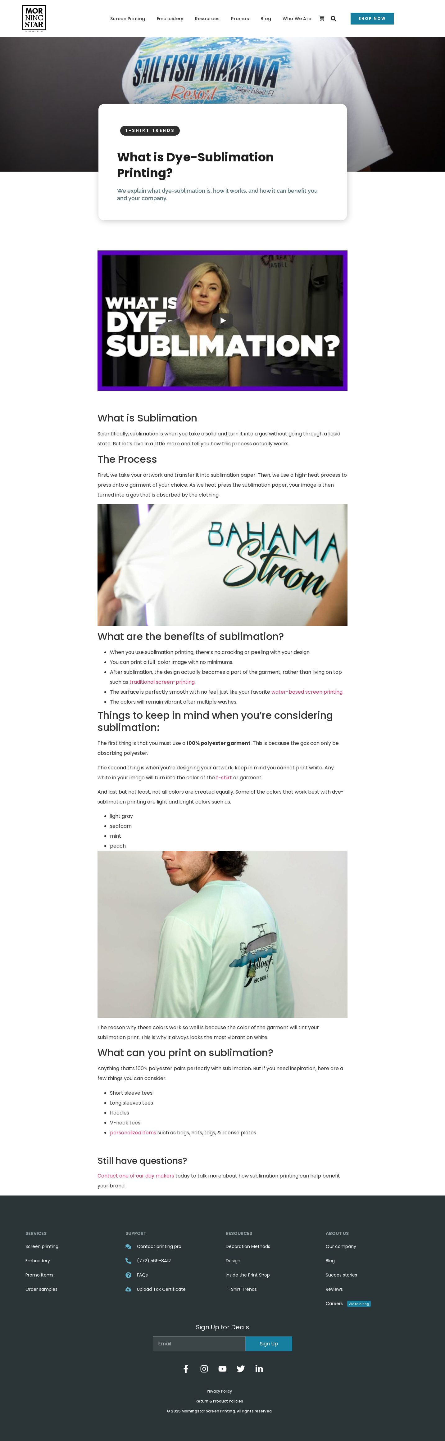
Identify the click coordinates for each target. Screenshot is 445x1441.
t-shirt (224, 777)
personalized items (133, 1132)
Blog (266, 19)
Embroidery (170, 19)
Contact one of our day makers (136, 1175)
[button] (333, 19)
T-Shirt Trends (150, 130)
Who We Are (297, 19)
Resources (207, 19)
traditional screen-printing (162, 682)
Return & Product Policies (219, 1401)
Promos (240, 19)
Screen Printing (127, 19)
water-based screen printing (307, 692)
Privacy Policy (219, 1391)
